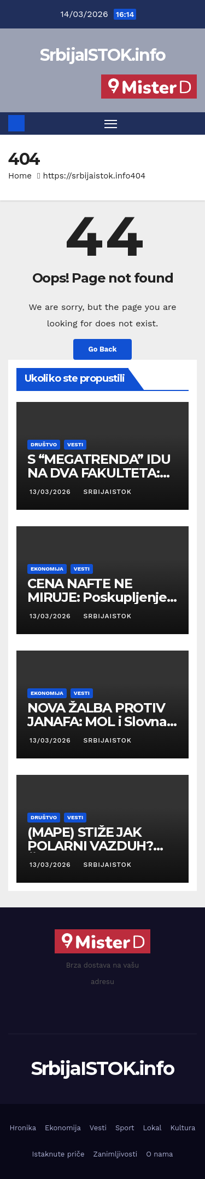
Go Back (103, 349)
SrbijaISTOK (106, 492)
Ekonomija (47, 569)
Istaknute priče (58, 1154)
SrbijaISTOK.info (103, 55)
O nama (159, 1154)
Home (20, 176)
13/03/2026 (52, 492)
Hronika (23, 1128)
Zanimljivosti (115, 1154)
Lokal (152, 1128)
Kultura (183, 1128)
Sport (124, 1128)
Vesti (75, 444)
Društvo (44, 444)
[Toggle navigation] (111, 123)
